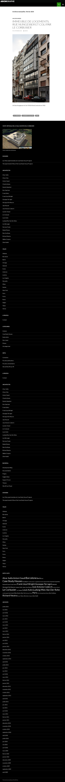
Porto (4, 296)
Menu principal (63, 4)
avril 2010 (5, 747)
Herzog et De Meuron (8, 202)
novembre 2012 (7, 652)
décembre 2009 (7, 760)
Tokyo (4, 305)
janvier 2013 (6, 646)
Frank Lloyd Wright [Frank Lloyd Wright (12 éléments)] (26, 584)
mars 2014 (5, 631)
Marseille (5, 281)
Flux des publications (8, 360)
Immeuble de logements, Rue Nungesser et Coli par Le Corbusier (31, 24)
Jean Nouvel (6, 205)
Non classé (5, 340)
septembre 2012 (7, 658)
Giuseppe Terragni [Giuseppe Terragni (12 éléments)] (43, 584)
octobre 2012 (6, 655)
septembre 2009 (7, 769)
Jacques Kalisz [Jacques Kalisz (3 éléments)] (18, 587)
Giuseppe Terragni (7, 199)
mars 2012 (5, 677)
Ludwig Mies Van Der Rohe (10, 221)
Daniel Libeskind (7, 187)
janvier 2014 (6, 637)
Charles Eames (6, 184)
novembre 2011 (7, 689)
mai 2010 (5, 744)
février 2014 (6, 634)
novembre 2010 (7, 726)
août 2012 (5, 662)
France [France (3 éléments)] (8, 584)
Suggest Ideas (6, 477)
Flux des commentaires (9, 363)
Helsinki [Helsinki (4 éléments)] (54, 584)
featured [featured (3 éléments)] (5, 584)
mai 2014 (5, 628)
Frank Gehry (6, 193)
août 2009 (5, 772)
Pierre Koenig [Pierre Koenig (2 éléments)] (40, 593)
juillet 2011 (6, 701)
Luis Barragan (6, 224)
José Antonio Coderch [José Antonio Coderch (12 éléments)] (42, 587)
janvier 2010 (6, 757)
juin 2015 (5, 619)
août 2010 (5, 735)
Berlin (4, 259)
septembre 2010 (7, 732)
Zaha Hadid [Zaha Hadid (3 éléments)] (35, 596)
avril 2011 (5, 711)
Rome (4, 299)
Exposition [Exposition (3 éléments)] (57, 581)
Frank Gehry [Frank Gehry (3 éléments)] (13, 584)
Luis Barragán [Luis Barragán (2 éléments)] (5, 593)
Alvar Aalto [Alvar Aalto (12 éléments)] (8, 578)
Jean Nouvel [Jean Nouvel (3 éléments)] (29, 587)
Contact (5, 320)
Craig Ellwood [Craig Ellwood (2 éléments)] (37, 581)
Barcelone (5, 256)
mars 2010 (5, 750)
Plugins (4, 473)
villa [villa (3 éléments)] (25, 596)
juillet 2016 (6, 606)
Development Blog (7, 467)
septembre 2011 (7, 695)
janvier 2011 (6, 720)
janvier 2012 (6, 683)
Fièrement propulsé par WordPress (10, 780)
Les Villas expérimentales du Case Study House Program (17, 160)
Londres (5, 275)
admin (26, 30)
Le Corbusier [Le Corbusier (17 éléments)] (9, 589)
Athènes (5, 253)
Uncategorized (16, 18)
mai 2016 (5, 609)
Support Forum (7, 480)
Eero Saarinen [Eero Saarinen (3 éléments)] (51, 581)
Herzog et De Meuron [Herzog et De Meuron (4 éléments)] (9, 587)
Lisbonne (5, 272)
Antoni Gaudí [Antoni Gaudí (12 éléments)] (19, 578)
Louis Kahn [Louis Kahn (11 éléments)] (28, 590)
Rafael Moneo (6, 230)
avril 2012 (5, 674)
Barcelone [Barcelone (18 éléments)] (31, 577)
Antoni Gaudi (6, 181)
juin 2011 (5, 704)
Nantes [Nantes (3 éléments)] (19, 593)
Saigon (4, 302)
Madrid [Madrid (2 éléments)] (12, 593)
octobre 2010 (6, 729)
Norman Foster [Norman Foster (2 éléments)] (29, 593)
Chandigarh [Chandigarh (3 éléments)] (25, 581)
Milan (4, 284)
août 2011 (5, 698)
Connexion (5, 357)
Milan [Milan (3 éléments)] (15, 593)
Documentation (7, 470)
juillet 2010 (6, 738)
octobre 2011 (6, 692)
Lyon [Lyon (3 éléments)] (9, 593)
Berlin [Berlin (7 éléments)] (39, 578)
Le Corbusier (17, 115)
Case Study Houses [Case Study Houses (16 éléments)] (12, 581)
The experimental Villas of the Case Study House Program (18, 163)
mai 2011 (5, 708)
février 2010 (6, 753)
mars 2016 (5, 616)
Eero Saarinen (6, 190)
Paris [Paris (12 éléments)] (34, 592)
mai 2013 (5, 640)
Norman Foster (7, 227)
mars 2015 (5, 625)
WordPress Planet (7, 486)
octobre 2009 (6, 766)
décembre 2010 (7, 723)
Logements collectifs (28, 115)
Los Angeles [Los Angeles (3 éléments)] (19, 590)
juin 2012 (5, 668)
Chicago (5, 262)
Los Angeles (6, 278)
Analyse (5, 331)
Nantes (4, 287)
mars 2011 (5, 714)
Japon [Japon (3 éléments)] (24, 587)
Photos (4, 343)
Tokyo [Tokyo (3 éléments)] (21, 596)
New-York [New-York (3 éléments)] (23, 593)
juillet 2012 (6, 665)
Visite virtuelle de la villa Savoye (9, 150)
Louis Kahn (5, 218)
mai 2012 (5, 671)
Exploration (6, 337)
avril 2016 (5, 612)
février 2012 (6, 680)
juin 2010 (5, 741)
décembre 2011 (7, 686)
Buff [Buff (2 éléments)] (42, 578)
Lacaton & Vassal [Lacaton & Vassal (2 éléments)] (56, 587)
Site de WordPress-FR (8, 366)
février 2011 (6, 717)
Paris (37, 115)
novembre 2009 (7, 763)
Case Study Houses (7, 334)
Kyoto (4, 269)
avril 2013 (5, 643)
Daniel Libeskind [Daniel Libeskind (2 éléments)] (44, 581)
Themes (5, 483)
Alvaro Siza (5, 178)
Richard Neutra (7, 236)
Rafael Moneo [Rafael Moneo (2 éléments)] (46, 593)
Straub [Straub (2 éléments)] (19, 596)
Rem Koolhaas (6, 233)
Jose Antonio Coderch (8, 208)
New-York (5, 290)
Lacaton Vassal (6, 211)
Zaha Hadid (6, 242)
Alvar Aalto (6, 175)
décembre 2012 (7, 649)
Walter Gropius (7, 239)
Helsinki (5, 265)
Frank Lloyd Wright (8, 196)
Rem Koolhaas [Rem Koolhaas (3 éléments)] (52, 593)
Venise (4, 308)
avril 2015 (5, 622)
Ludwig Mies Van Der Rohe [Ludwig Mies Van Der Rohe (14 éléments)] (46, 589)
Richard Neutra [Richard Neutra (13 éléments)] (10, 595)
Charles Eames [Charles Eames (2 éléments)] (31, 581)
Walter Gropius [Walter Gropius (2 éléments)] (29, 596)
